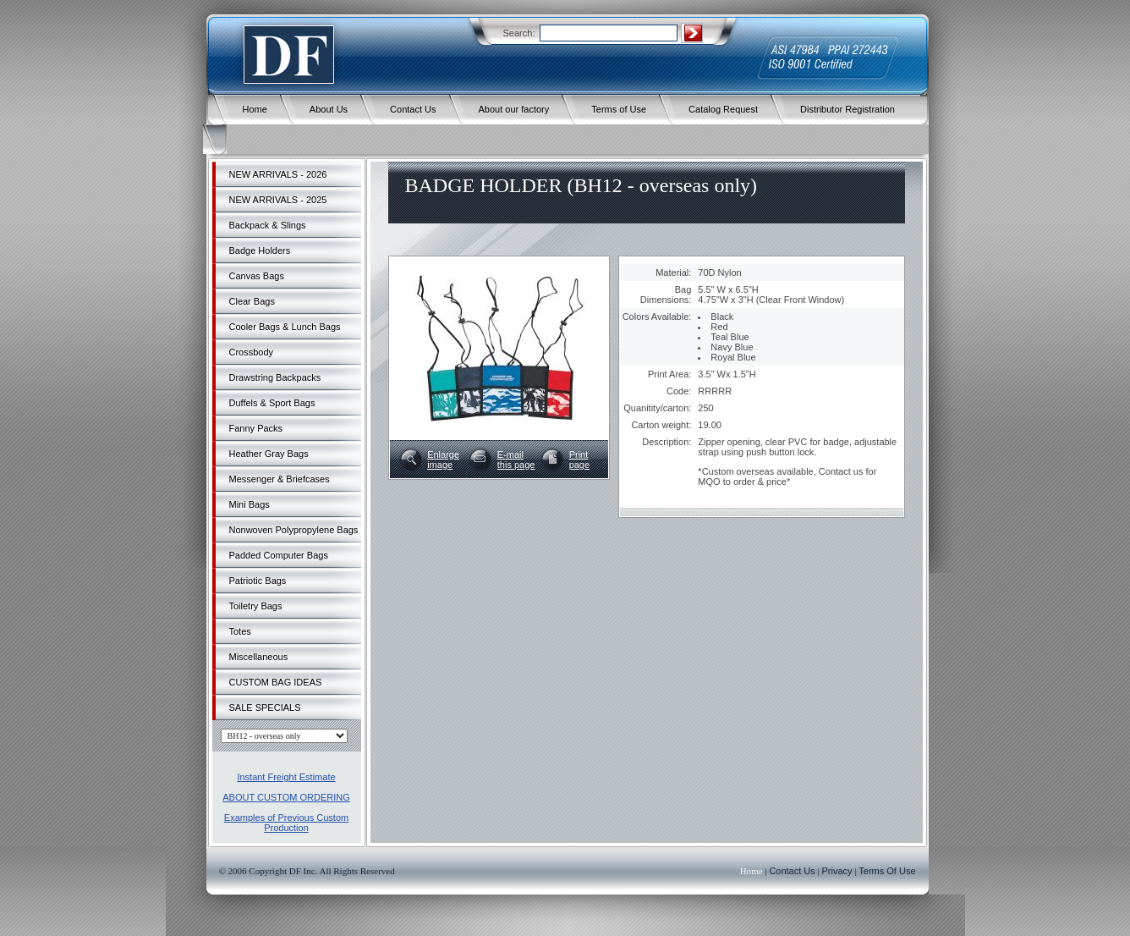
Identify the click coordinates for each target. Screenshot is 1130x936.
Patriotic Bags (258, 580)
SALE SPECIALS (265, 707)
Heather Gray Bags (269, 454)
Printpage (579, 459)
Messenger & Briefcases (279, 479)
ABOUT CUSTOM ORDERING (286, 797)
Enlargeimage (443, 459)
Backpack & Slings (267, 225)
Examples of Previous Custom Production (286, 822)
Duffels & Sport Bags (272, 403)
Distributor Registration (847, 109)
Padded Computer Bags (278, 555)
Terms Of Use (886, 871)
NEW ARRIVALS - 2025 (278, 200)
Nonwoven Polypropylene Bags (294, 530)
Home (255, 109)
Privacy (837, 871)
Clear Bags (252, 301)
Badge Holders (260, 250)
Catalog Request (723, 109)
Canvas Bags (256, 276)
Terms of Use (618, 109)
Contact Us (413, 109)
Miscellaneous (258, 657)
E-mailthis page (516, 459)
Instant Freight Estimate (286, 777)
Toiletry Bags (255, 606)
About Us (329, 109)
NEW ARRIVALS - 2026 (278, 174)
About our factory (514, 109)
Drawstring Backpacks (275, 377)
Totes (240, 631)
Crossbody (251, 352)
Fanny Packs (256, 428)
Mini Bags (249, 504)
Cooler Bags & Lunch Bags (285, 327)
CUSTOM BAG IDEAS (275, 682)
